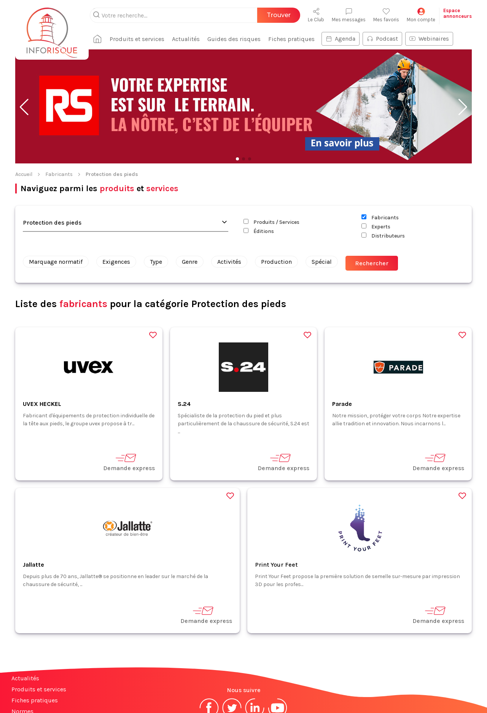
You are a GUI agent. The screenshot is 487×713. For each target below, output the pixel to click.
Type (156, 212)
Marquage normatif (56, 212)
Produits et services (38, 639)
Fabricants (59, 125)
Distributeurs (383, 186)
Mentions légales (225, 684)
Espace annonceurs (37, 684)
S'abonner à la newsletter (441, 690)
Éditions (259, 182)
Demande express (129, 412)
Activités (229, 212)
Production (276, 212)
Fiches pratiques (34, 650)
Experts (375, 177)
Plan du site (27, 695)
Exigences (116, 212)
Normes (22, 661)
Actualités (25, 628)
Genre (189, 212)
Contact (22, 673)
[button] (24, 57)
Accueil (23, 125)
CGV (260, 684)
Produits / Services (271, 173)
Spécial (322, 212)
